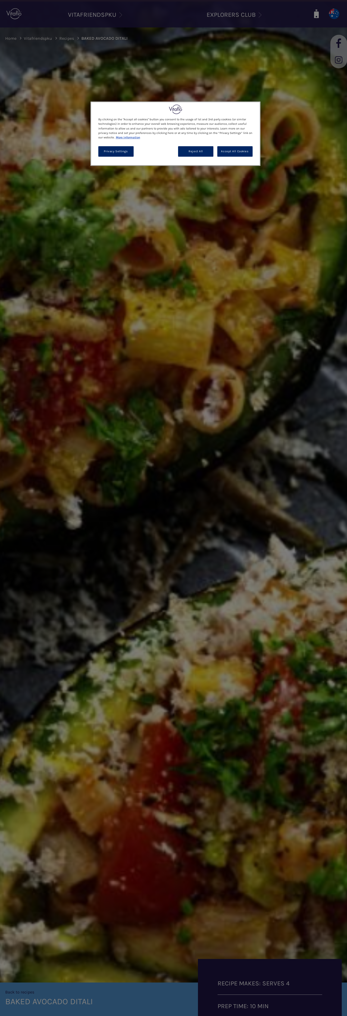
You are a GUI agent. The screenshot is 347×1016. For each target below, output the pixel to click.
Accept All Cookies (234, 151)
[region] (175, 133)
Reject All (196, 151)
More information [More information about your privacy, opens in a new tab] (128, 137)
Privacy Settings (116, 151)
